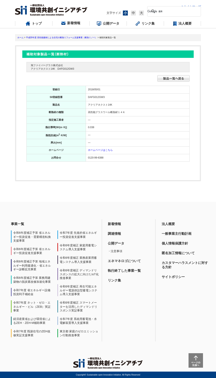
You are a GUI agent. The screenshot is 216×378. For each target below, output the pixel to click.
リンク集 (114, 280)
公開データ (116, 243)
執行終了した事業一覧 (124, 270)
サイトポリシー (173, 277)
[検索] (170, 11)
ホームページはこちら (100, 150)
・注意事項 (115, 251)
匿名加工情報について (178, 253)
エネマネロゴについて (124, 261)
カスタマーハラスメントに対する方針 (185, 265)
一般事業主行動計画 (176, 233)
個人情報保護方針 (175, 243)
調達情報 (114, 233)
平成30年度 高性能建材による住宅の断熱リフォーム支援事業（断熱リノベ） (61, 37)
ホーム (20, 37)
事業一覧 (17, 224)
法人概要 (168, 224)
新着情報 (114, 224)
